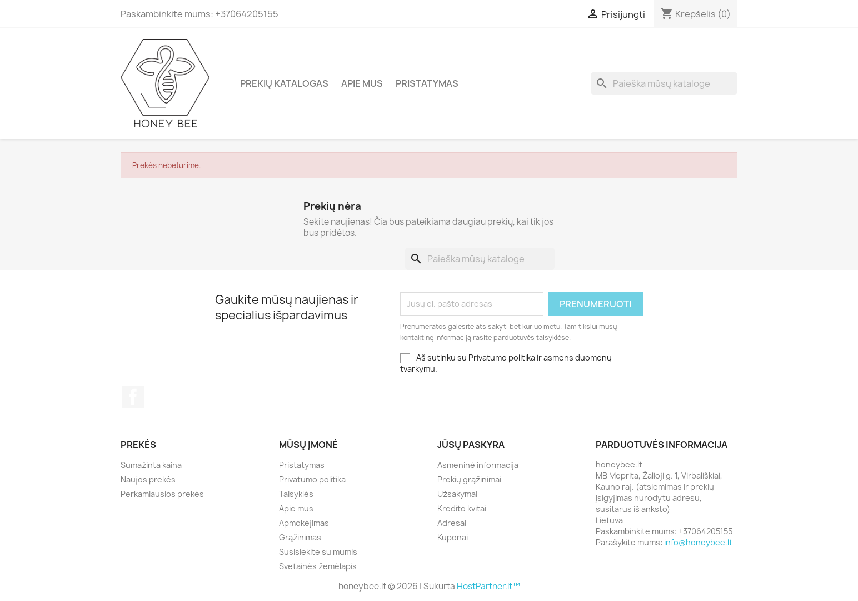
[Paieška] (664, 83)
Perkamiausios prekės (162, 494)
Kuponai (452, 537)
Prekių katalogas (284, 83)
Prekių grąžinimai (469, 479)
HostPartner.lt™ (488, 586)
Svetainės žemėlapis (318, 566)
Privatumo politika (312, 479)
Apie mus (362, 83)
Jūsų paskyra (471, 445)
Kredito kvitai (461, 508)
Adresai (451, 523)
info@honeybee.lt (698, 542)
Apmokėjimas (304, 523)
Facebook (133, 397)
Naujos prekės (148, 479)
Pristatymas (427, 83)
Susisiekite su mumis (318, 551)
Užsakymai (457, 494)
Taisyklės (296, 494)
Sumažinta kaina (151, 465)
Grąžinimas (300, 537)
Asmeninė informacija (477, 465)
